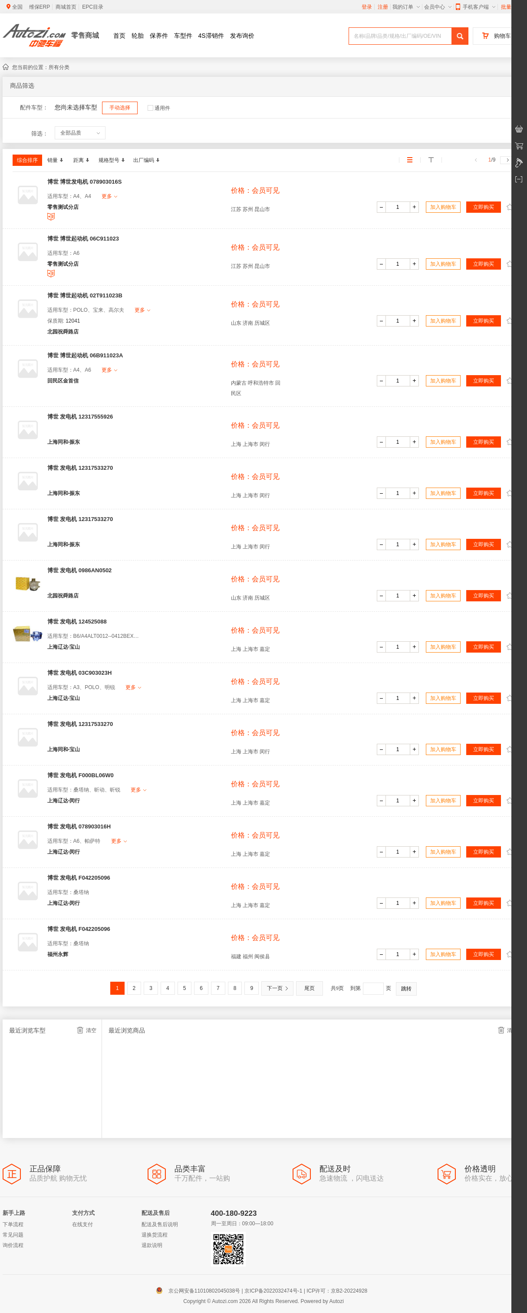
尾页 (309, 988)
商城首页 (66, 7)
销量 (55, 160)
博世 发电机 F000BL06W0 (80, 775)
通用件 (159, 108)
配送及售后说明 (160, 1224)
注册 (383, 7)
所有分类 (59, 67)
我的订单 (406, 7)
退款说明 (152, 1245)
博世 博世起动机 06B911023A (85, 355)
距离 (81, 160)
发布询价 (242, 35)
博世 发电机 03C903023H (79, 673)
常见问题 (13, 1235)
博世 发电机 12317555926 (80, 416)
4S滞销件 (211, 35)
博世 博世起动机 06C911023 (83, 238)
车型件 (183, 35)
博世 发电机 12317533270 (80, 468)
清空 (86, 1030)
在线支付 (82, 1224)
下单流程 (13, 1224)
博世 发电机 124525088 (77, 621)
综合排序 (27, 160)
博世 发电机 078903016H (79, 826)
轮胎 (138, 35)
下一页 (277, 988)
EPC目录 (92, 7)
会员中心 (437, 7)
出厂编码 (146, 160)
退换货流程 (155, 1235)
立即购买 (483, 207)
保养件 (159, 35)
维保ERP (39, 7)
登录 (367, 7)
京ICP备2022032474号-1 (273, 1291)
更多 (109, 196)
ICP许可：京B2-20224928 (336, 1291)
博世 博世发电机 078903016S (84, 181)
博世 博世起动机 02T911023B (84, 295)
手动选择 (119, 108)
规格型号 (112, 160)
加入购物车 (443, 207)
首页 (119, 35)
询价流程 (13, 1245)
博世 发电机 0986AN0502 (79, 570)
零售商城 (85, 35)
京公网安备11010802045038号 (200, 1291)
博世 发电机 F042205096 (78, 877)
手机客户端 (475, 7)
